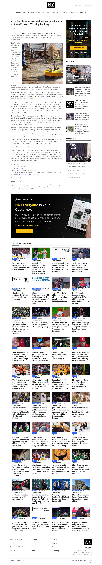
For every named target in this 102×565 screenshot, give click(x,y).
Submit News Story (78, 47)
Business (46, 12)
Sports (54, 547)
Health (33, 543)
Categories (81, 12)
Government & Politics (38, 539)
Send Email (19, 168)
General (26, 12)
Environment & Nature (17, 547)
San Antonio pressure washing (35, 97)
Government (35, 12)
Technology (56, 12)
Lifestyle (33, 547)
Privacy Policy (20, 560)
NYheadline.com (81, 560)
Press (72, 12)
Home (19, 12)
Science (65, 12)
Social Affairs (56, 543)
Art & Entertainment (17, 539)
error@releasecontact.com (30, 187)
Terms (12, 560)
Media (33, 551)
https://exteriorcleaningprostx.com (28, 174)
